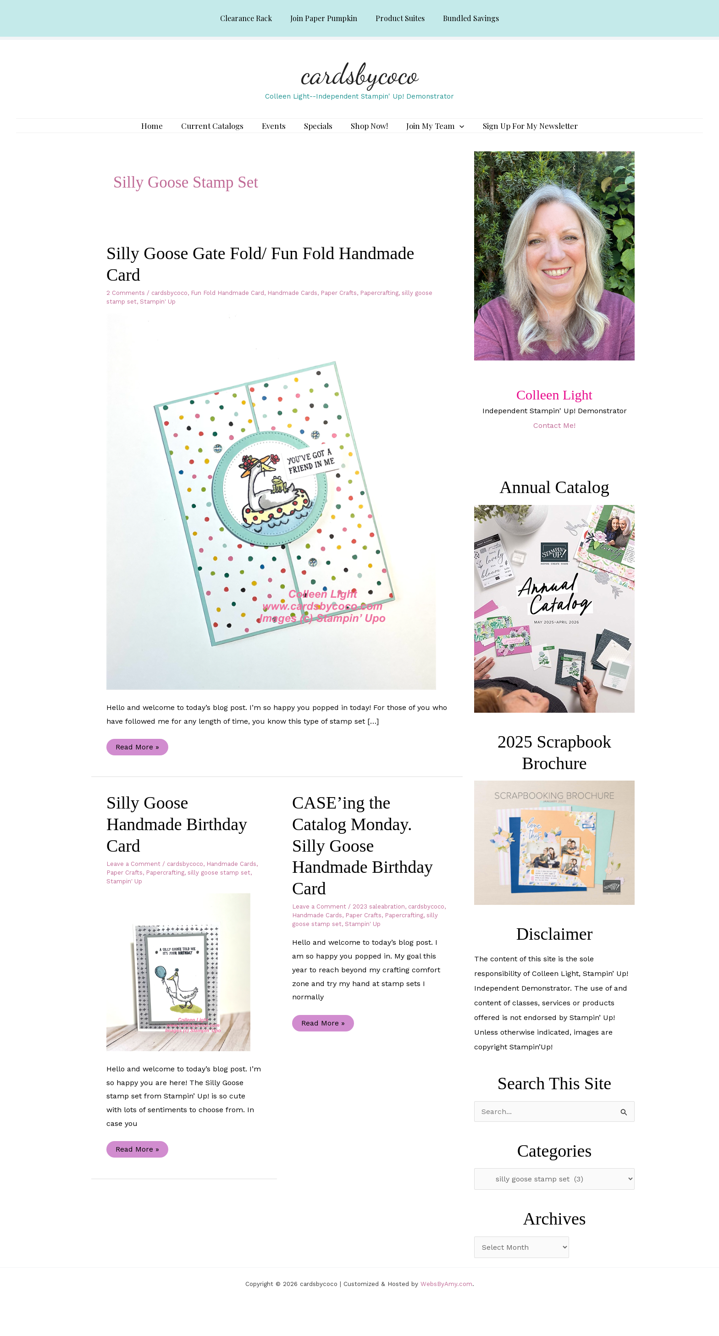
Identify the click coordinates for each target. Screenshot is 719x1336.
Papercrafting (379, 306)
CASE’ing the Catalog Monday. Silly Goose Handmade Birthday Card (362, 858)
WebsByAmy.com (446, 1297)
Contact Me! (554, 438)
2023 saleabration (379, 920)
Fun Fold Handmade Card (227, 306)
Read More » (137, 762)
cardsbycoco (359, 74)
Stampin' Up (158, 314)
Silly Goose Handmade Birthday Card (176, 837)
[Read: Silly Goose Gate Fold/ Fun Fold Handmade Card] (277, 514)
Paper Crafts (339, 306)
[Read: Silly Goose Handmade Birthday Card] (184, 985)
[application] (450, 132)
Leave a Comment (133, 877)
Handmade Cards (292, 306)
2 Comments (125, 306)
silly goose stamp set (219, 885)
